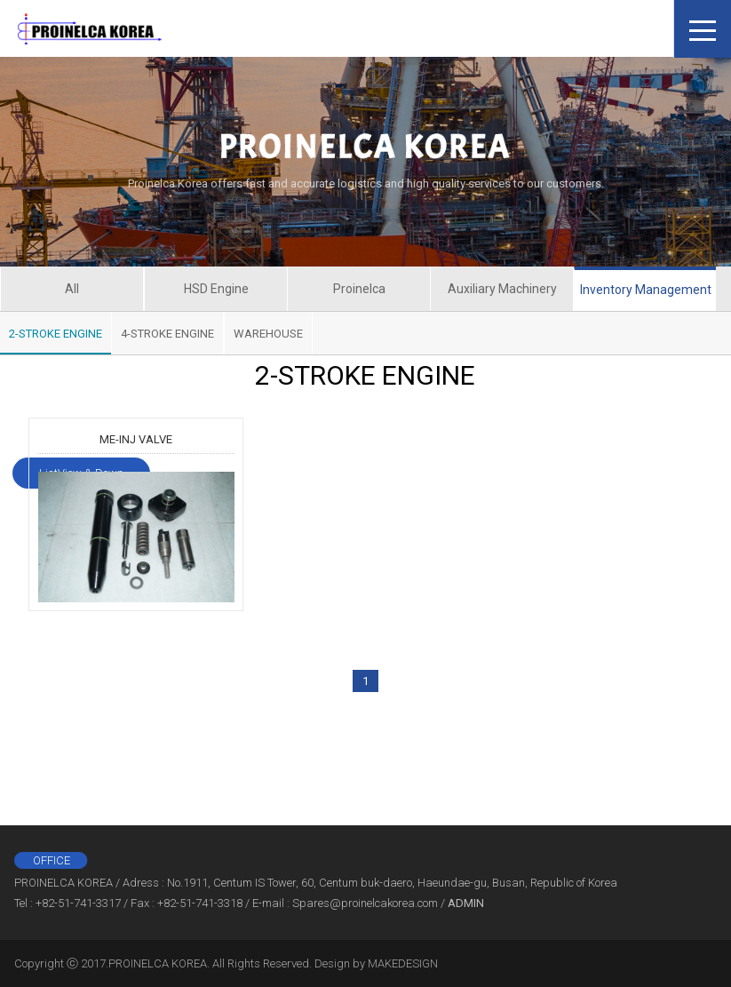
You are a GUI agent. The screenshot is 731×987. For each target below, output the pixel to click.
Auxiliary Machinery (502, 289)
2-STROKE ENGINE (55, 333)
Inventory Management (645, 290)
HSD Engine (216, 289)
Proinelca (359, 289)
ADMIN (466, 903)
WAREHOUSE (268, 333)
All (72, 289)
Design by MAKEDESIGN (376, 963)
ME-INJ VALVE (135, 439)
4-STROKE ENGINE (167, 333)
